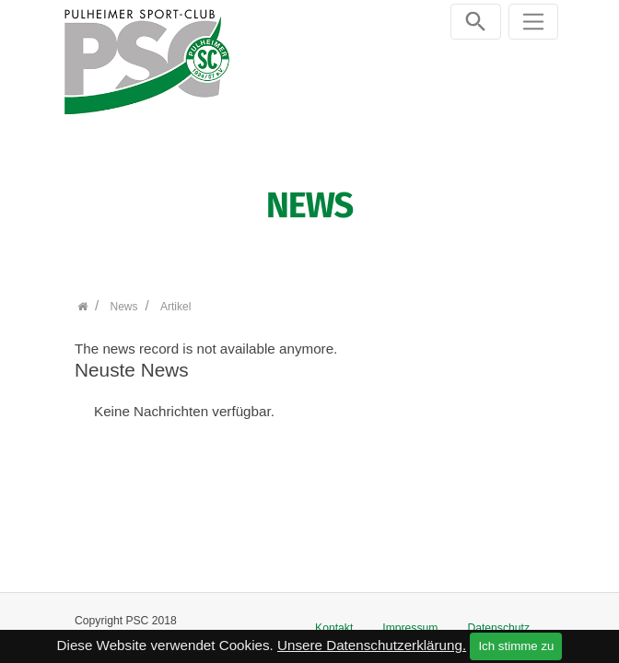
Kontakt (334, 628)
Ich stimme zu (516, 646)
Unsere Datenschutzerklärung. (371, 645)
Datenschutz (498, 628)
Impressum (410, 628)
